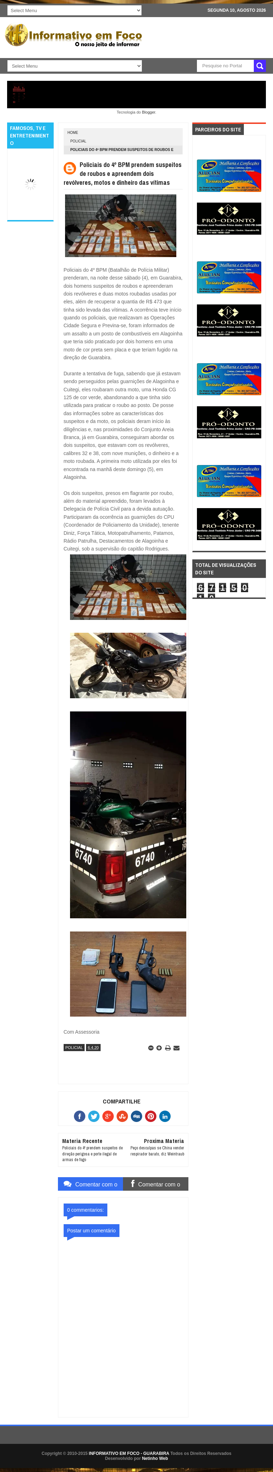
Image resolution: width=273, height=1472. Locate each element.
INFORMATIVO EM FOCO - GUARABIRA (129, 1453)
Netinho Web (155, 1458)
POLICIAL (78, 141)
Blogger (148, 112)
